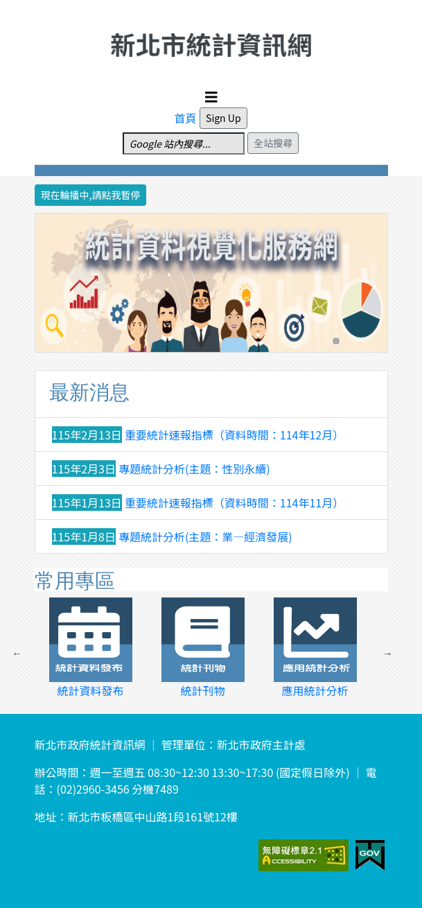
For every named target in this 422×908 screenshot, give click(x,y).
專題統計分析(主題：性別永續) (194, 468)
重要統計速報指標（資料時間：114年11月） (234, 502)
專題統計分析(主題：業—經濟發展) (205, 536)
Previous (17, 654)
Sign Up (223, 118)
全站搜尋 (273, 143)
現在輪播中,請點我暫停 (91, 195)
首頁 (185, 118)
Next (387, 654)
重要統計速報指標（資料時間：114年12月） (234, 434)
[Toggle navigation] (211, 97)
